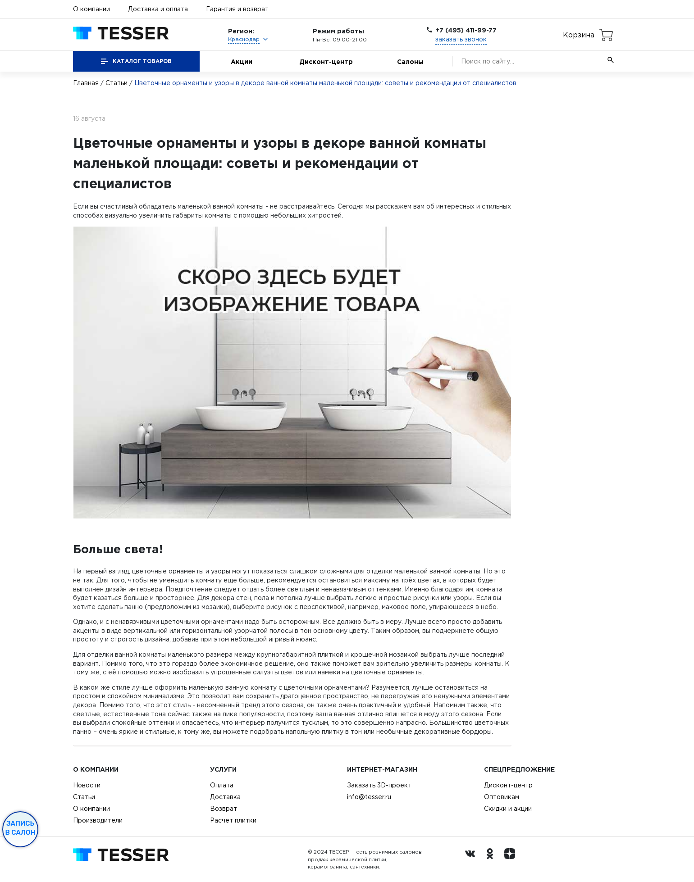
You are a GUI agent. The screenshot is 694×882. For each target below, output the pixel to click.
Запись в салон (20, 828)
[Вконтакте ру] (472, 859)
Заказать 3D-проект (379, 785)
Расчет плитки (233, 820)
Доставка (225, 796)
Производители (98, 820)
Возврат (223, 808)
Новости (86, 785)
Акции (241, 61)
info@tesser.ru (369, 796)
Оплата (221, 785)
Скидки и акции (508, 808)
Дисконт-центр (326, 61)
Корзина (578, 35)
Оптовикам (501, 796)
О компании (91, 9)
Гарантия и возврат (237, 9)
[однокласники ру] (492, 859)
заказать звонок (461, 39)
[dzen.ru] (512, 859)
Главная (86, 82)
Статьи (116, 82)
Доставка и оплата (158, 9)
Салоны (410, 61)
